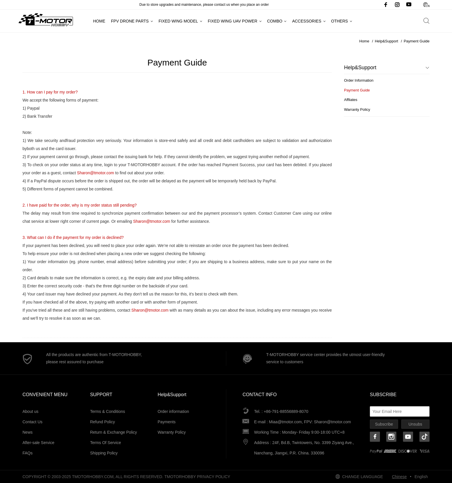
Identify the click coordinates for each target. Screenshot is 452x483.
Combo (274, 21)
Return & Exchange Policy (113, 432)
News (27, 432)
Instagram (397, 4)
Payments (167, 422)
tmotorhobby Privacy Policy (197, 476)
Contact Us (32, 422)
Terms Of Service (105, 442)
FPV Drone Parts (130, 21)
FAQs (27, 453)
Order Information (358, 80)
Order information (173, 411)
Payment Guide (417, 41)
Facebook (386, 4)
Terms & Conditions (107, 411)
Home (99, 21)
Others (339, 21)
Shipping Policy (104, 453)
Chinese (426, 4)
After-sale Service (38, 442)
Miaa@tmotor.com (285, 422)
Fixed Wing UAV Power (232, 21)
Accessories (306, 21)
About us (30, 411)
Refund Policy (102, 422)
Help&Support (386, 41)
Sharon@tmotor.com (332, 422)
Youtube (409, 4)
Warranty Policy (357, 109)
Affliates (350, 100)
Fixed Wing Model (178, 21)
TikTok (424, 437)
